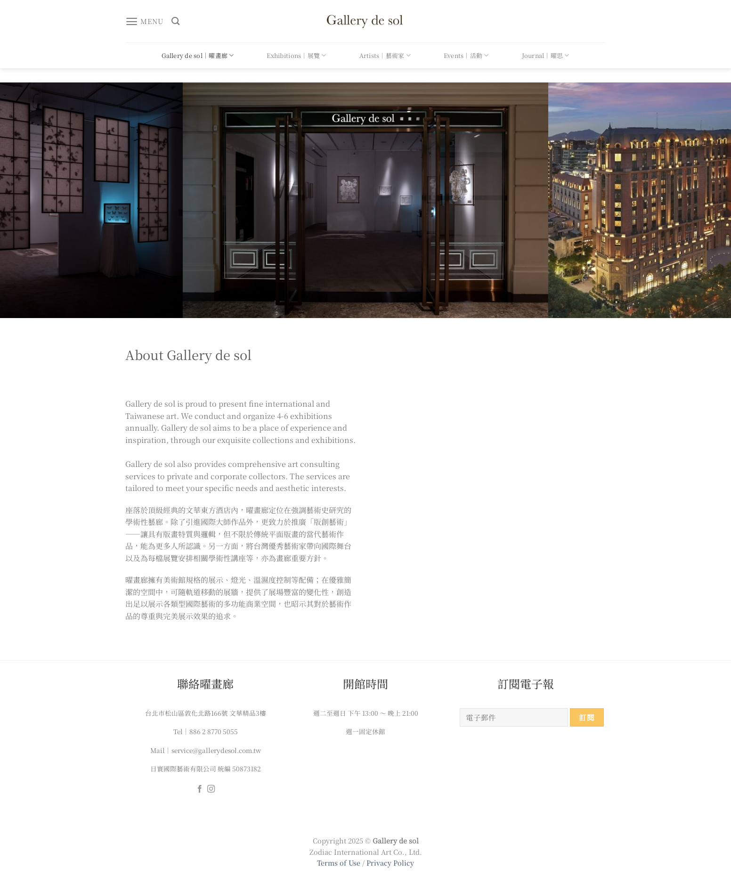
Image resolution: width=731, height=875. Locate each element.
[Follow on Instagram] (211, 789)
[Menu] (144, 21)
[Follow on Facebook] (199, 789)
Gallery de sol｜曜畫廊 (198, 55)
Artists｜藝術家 (385, 55)
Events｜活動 (466, 55)
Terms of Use (339, 862)
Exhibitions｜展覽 (296, 55)
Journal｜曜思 (545, 55)
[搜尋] (175, 21)
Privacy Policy (390, 862)
